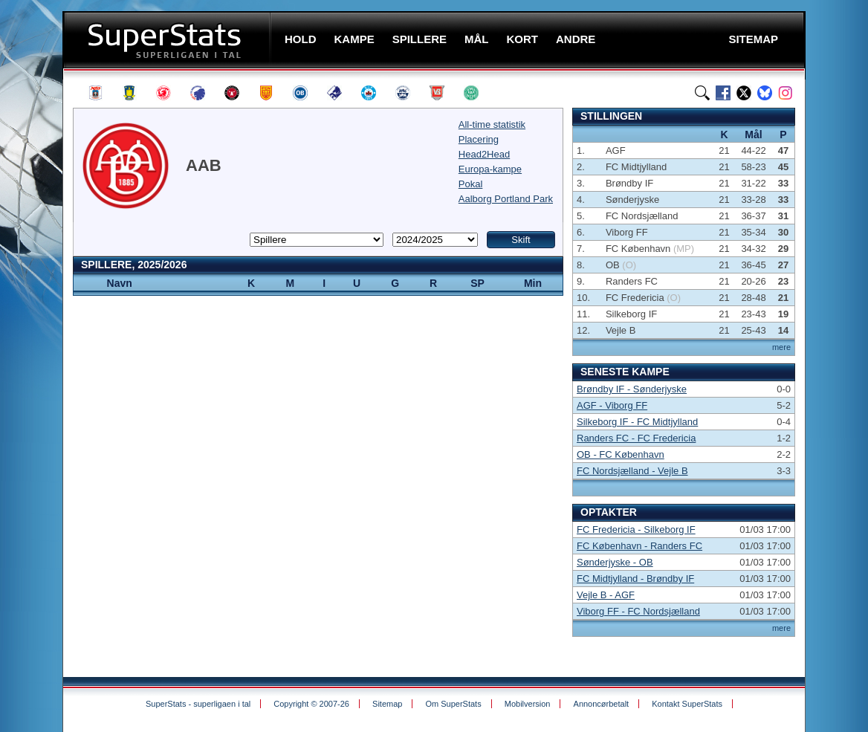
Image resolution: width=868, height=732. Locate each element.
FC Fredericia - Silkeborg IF (636, 529)
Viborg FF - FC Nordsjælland (638, 611)
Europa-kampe (490, 169)
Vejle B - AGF (606, 594)
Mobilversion (528, 703)
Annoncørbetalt (601, 703)
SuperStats (168, 39)
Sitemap (387, 703)
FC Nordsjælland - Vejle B (632, 470)
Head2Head (484, 154)
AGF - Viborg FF (612, 405)
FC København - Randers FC (639, 545)
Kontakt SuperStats (687, 703)
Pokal (471, 184)
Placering (479, 139)
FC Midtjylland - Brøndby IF (635, 578)
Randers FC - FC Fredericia (636, 438)
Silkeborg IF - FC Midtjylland (637, 421)
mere (781, 347)
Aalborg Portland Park (506, 198)
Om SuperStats (453, 703)
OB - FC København (620, 454)
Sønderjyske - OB (615, 562)
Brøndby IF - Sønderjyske (632, 389)
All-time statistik (492, 124)
